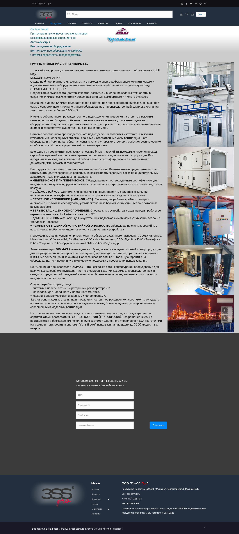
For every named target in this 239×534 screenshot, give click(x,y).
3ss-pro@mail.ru (131, 493)
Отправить (158, 425)
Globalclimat (39, 29)
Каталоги (96, 494)
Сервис (95, 504)
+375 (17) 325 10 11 (132, 498)
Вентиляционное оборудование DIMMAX (56, 50)
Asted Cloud (93, 528)
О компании (97, 509)
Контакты (96, 514)
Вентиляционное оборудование (50, 46)
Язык (201, 14)
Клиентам (96, 499)
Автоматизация (40, 42)
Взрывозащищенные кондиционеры (53, 38)
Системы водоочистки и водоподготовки (55, 55)
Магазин (95, 489)
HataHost (117, 528)
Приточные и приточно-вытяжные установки (58, 33)
